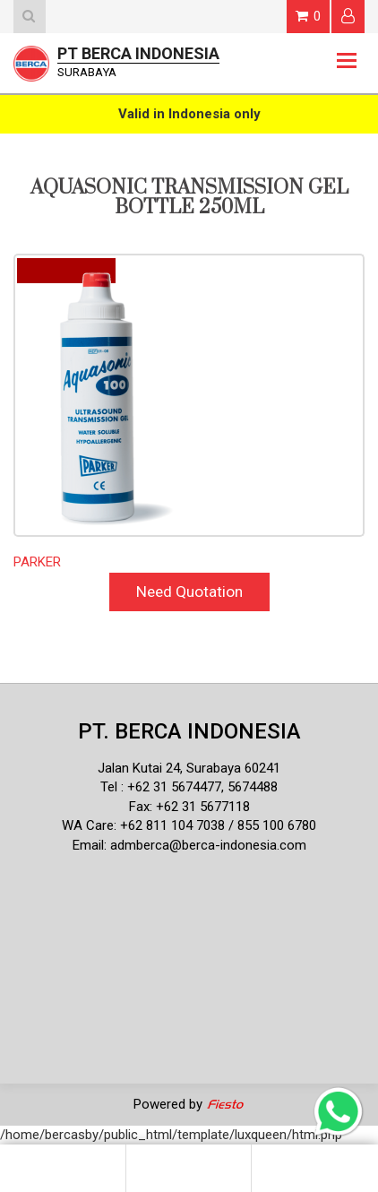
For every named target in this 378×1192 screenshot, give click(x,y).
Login (348, 15)
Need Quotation (189, 591)
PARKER (37, 562)
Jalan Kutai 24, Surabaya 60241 (189, 768)
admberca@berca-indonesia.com (208, 845)
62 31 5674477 (178, 787)
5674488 (253, 787)
